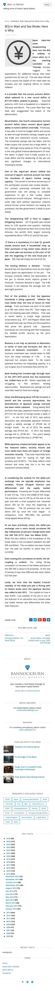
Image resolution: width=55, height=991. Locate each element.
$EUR (46, 805)
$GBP (8, 814)
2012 (9, 921)
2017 (9, 870)
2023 (9, 853)
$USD (8, 805)
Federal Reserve (39, 809)
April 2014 (10, 905)
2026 (9, 844)
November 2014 (13, 885)
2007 (9, 936)
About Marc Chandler (10, 972)
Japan (17, 805)
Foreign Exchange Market (38, 818)
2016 (9, 873)
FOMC (8, 827)
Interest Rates (27, 823)
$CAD (8, 818)
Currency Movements (31, 805)
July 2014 (10, 896)
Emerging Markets (21, 814)
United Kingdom (12, 823)
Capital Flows (42, 823)
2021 (9, 858)
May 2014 (10, 902)
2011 (9, 924)
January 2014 (12, 914)
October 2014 (12, 887)
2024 (9, 850)
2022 (9, 856)
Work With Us (7, 975)
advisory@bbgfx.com (27, 735)
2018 (9, 867)
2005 (9, 941)
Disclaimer (6, 978)
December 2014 (13, 882)
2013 (9, 918)
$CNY (17, 827)
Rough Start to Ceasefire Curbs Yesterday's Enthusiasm (28, 773)
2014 (9, 879)
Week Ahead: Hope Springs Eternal (30, 782)
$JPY (26, 809)
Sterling (35, 814)
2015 (9, 876)
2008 (9, 933)
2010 (9, 927)
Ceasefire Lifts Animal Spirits (27, 752)
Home (8, 21)
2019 (9, 864)
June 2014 (10, 899)
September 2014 (13, 890)
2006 (9, 938)
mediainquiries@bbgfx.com (27, 715)
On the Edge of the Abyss (26, 762)
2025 (9, 847)
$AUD (44, 814)
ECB (19, 809)
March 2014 (11, 908)
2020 (9, 861)
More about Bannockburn (27, 696)
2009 (9, 930)
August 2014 (12, 893)
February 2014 (12, 911)
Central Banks (20, 818)
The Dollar (10, 809)
